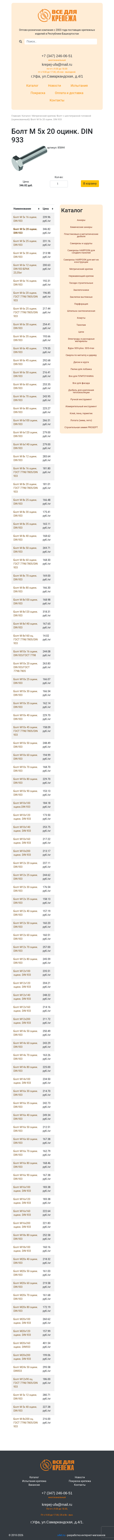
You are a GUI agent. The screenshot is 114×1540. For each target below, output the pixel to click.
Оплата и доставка (69, 93)
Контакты (57, 100)
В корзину (90, 183)
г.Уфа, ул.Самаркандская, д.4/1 (57, 76)
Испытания (79, 85)
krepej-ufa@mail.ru (57, 64)
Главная (15, 115)
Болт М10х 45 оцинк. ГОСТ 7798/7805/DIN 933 (26, 731)
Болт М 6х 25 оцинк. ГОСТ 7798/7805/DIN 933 (26, 312)
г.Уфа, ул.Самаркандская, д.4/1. (56, 1522)
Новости (54, 85)
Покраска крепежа (80, 1481)
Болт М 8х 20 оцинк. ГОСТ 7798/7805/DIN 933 (26, 488)
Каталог (32, 85)
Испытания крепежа (34, 1481)
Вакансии (34, 1484)
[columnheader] (26, 209)
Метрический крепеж (43, 115)
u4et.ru (61, 1535)
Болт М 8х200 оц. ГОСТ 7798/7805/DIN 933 (26, 1422)
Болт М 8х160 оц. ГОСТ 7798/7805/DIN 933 (26, 639)
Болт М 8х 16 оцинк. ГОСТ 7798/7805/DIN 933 (26, 472)
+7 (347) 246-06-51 (57, 56)
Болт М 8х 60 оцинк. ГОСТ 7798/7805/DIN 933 (26, 564)
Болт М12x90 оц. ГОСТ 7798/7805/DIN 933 (26, 1383)
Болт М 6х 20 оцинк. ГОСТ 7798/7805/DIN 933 (26, 296)
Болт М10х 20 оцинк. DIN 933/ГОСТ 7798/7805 (26, 667)
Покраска (38, 93)
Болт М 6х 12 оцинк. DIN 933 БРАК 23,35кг (25, 269)
